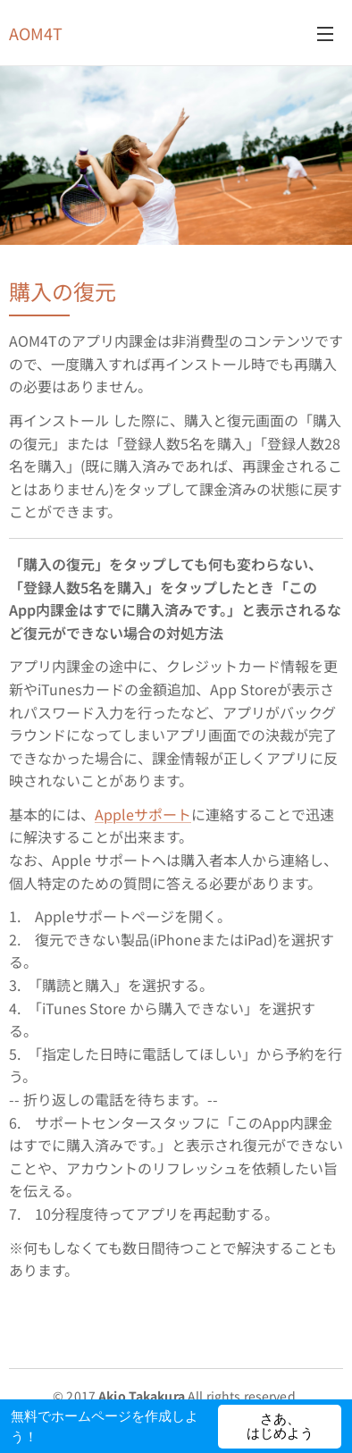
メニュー (325, 34)
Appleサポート (143, 814)
